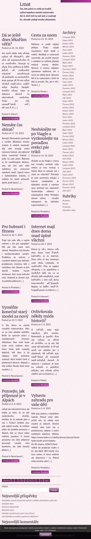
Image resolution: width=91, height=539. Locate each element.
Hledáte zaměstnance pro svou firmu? (18, 513)
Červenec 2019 (69, 178)
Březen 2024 (68, 78)
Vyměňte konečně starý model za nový (15, 312)
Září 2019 (66, 171)
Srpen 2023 (67, 101)
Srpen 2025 (67, 40)
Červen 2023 (68, 104)
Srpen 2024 (67, 66)
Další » (47, 480)
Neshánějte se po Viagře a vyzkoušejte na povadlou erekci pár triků (44, 140)
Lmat (25, 4)
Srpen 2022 (67, 133)
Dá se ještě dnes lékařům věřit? (14, 39)
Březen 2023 (68, 114)
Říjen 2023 (67, 94)
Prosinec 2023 (68, 88)
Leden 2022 (67, 142)
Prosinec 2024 (68, 56)
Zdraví (14, 114)
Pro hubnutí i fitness (13, 229)
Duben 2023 (68, 110)
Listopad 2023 (68, 91)
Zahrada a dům (69, 210)
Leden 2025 (67, 53)
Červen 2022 (68, 136)
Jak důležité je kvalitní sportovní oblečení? (20, 516)
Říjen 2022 (67, 130)
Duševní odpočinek (10, 507)
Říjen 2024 (67, 62)
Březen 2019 (68, 184)
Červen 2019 (68, 181)
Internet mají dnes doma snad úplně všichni (43, 233)
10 (30, 480)
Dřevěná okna (8, 510)
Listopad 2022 (68, 126)
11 (34, 480)
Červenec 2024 (69, 69)
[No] (88, 532)
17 (41, 480)
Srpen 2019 (67, 174)
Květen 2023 (68, 107)
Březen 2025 (68, 46)
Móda (43, 380)
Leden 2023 (67, 120)
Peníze (43, 91)
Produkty (44, 211)
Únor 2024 (67, 82)
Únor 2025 (67, 50)
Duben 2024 (68, 75)
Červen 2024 (68, 72)
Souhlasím (45, 535)
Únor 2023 (67, 117)
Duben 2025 (68, 43)
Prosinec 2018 (68, 187)
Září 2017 (66, 190)
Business (66, 200)
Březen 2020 (68, 162)
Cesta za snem (44, 35)
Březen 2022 (68, 139)
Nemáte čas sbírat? (12, 127)
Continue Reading (10, 118)
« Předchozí (6, 480)
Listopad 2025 (68, 37)
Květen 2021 (68, 155)
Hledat (5, 486)
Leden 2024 (67, 85)
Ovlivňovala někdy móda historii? (42, 316)
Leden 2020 (67, 165)
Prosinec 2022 (68, 123)
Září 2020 (66, 158)
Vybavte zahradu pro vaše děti (42, 400)
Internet (44, 296)
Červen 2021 (68, 152)
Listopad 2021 (68, 146)
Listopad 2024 (68, 59)
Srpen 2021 (67, 149)
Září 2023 (66, 98)
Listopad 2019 (68, 168)
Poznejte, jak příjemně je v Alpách (13, 395)
